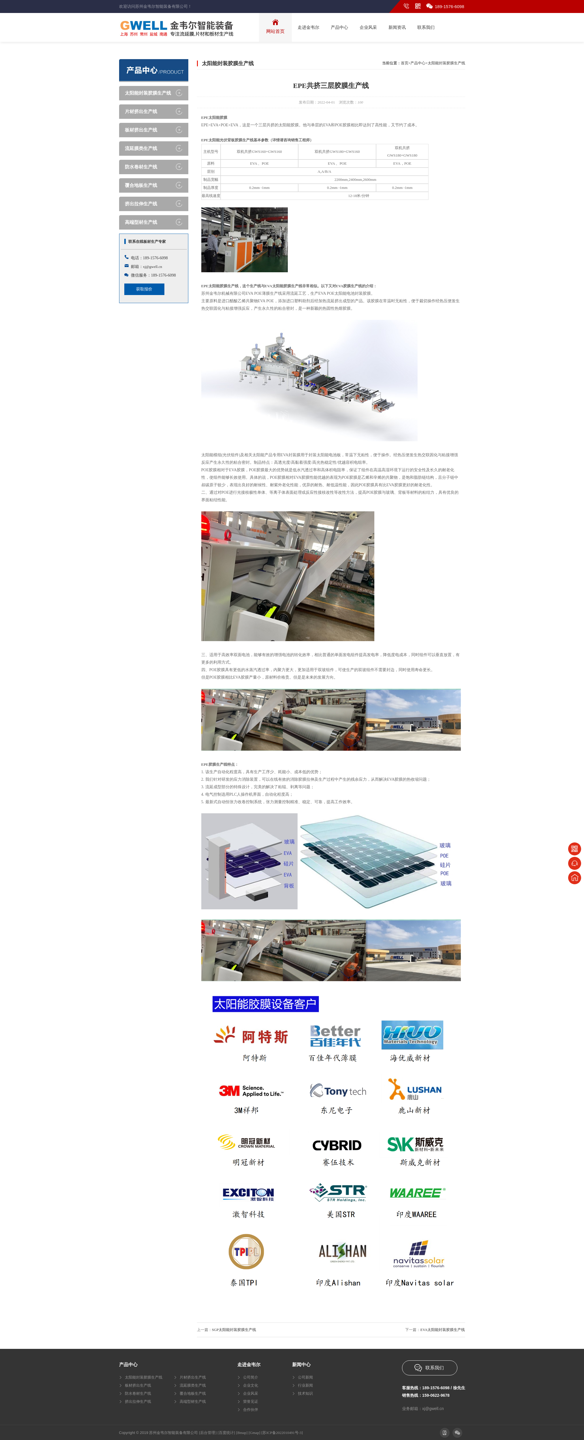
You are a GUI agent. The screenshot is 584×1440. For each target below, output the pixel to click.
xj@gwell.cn (152, 266)
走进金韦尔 (248, 1364)
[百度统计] (226, 1432)
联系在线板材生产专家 (147, 241)
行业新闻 (305, 1385)
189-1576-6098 (449, 6)
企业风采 (250, 1393)
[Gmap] (254, 1432)
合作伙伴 (250, 1409)
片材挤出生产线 (141, 111)
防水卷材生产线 (141, 166)
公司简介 (250, 1377)
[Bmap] (242, 1432)
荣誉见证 (250, 1401)
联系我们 (434, 1367)
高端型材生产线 (141, 222)
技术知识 (305, 1393)
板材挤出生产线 (141, 129)
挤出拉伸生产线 (141, 203)
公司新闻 (305, 1377)
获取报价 (144, 289)
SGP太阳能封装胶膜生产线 (234, 1330)
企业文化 (250, 1385)
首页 (404, 63)
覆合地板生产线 (141, 185)
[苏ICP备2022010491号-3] (282, 1432)
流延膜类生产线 (141, 148)
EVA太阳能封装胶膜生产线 (442, 1330)
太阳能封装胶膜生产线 (148, 93)
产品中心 (417, 63)
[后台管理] (208, 1432)
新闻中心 (301, 1364)
